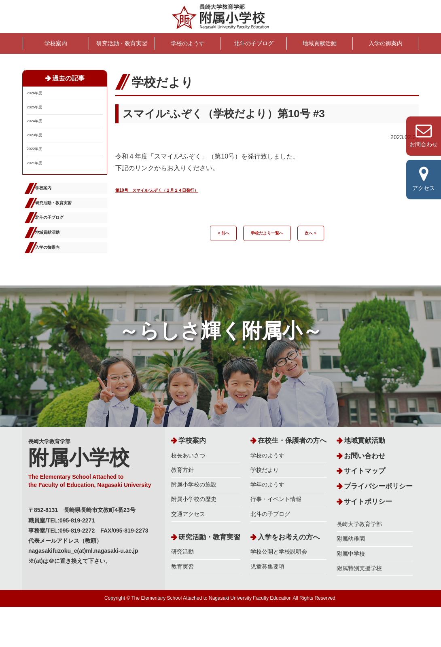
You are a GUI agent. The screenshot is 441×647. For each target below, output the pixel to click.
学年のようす (267, 525)
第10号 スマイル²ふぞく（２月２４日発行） (181, 189)
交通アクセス (188, 554)
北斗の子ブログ (254, 43)
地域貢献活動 (320, 43)
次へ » (321, 233)
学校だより (264, 510)
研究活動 (182, 592)
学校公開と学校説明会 (278, 592)
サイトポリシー (368, 542)
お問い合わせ (364, 496)
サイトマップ (364, 511)
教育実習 (182, 606)
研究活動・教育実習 (121, 43)
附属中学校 (351, 593)
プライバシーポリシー (378, 527)
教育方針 (182, 510)
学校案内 (56, 43)
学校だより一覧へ (267, 233)
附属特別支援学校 (359, 608)
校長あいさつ (188, 496)
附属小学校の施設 (193, 525)
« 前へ (213, 233)
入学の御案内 (386, 43)
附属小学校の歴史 (193, 539)
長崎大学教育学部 (93, 502)
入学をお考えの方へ (289, 577)
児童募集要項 (267, 606)
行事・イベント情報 (275, 539)
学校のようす (188, 43)
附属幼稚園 (351, 579)
